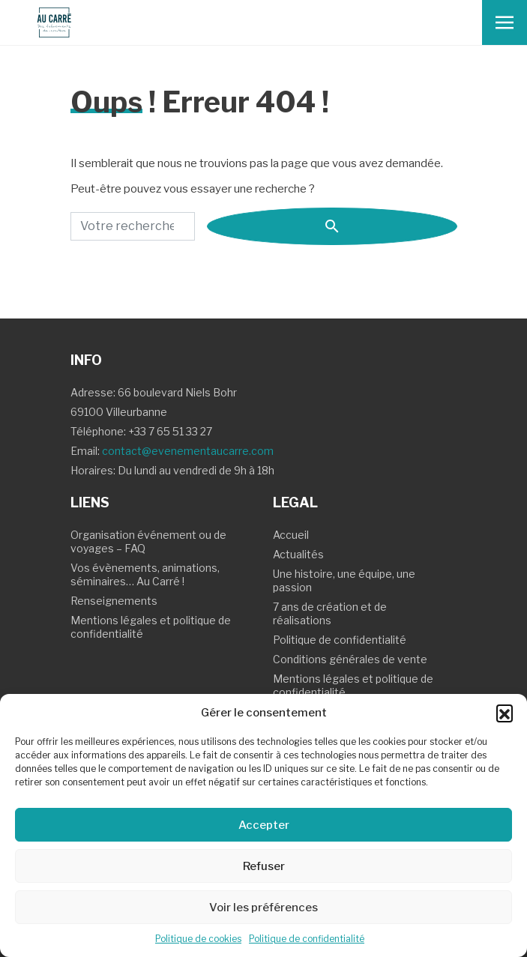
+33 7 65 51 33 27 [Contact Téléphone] (170, 431)
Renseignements (113, 600)
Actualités (298, 554)
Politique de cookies (198, 938)
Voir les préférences (263, 907)
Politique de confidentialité (306, 938)
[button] (504, 712)
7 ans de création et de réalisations (330, 613)
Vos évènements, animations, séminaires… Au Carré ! (145, 574)
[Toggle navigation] (504, 22)
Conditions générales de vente (350, 659)
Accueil (291, 534)
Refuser (264, 866)
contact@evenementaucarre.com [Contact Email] (188, 450)
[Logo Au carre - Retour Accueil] (48, 22)
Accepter (263, 825)
